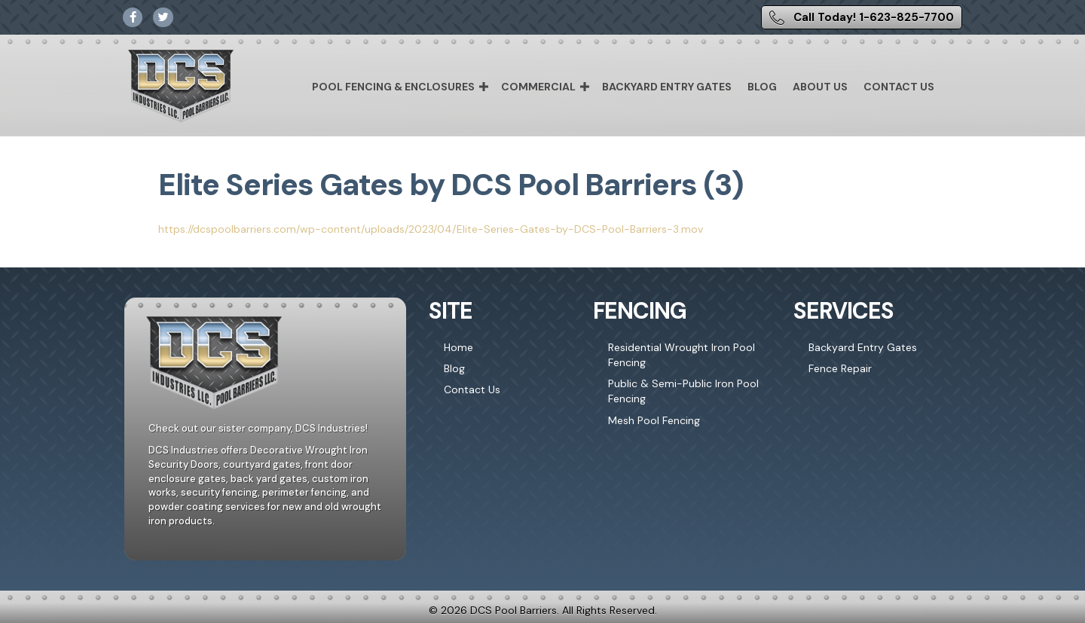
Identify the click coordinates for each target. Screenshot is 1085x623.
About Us (820, 86)
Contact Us (898, 86)
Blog (762, 86)
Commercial (538, 86)
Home (458, 347)
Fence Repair (840, 368)
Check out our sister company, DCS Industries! (258, 428)
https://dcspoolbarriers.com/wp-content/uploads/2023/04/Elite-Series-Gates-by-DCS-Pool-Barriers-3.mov (430, 229)
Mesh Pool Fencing (654, 420)
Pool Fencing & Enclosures (393, 86)
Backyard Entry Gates (667, 86)
